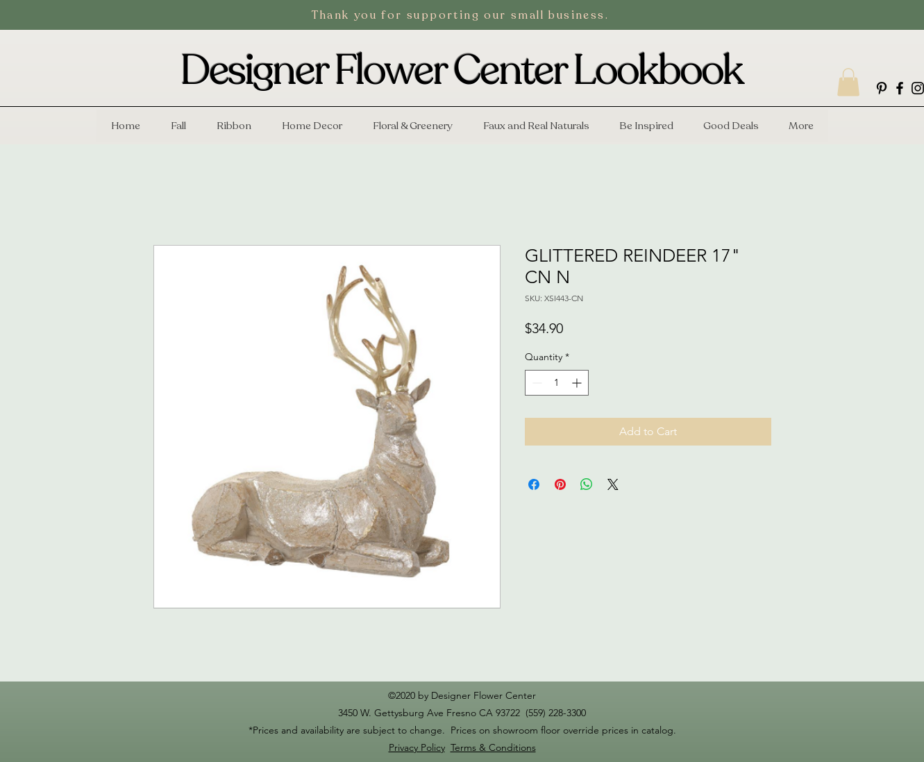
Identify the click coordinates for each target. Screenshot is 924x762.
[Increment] (578, 383)
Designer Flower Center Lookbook (461, 70)
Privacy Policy (417, 747)
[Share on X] (613, 484)
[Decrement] (535, 383)
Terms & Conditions (493, 747)
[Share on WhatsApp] (586, 484)
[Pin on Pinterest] (560, 484)
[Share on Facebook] (534, 484)
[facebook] (899, 88)
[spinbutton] (556, 383)
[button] (848, 82)
